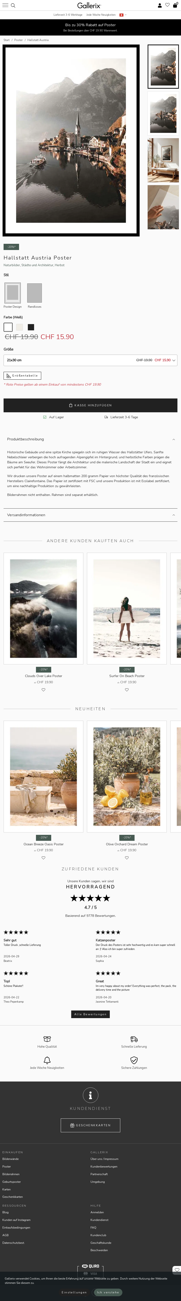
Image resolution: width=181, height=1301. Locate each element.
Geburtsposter (11, 1182)
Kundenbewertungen (103, 1166)
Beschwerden (99, 1250)
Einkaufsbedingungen (16, 1228)
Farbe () (13, 317)
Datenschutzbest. (13, 1243)
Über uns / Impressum (104, 1159)
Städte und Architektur (37, 265)
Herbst (60, 265)
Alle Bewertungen (90, 1014)
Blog (5, 1212)
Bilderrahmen (11, 1174)
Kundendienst (99, 1220)
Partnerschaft (99, 1174)
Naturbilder (12, 265)
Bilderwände (10, 1159)
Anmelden (97, 1212)
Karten (6, 1189)
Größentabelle (22, 376)
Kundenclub (98, 1235)
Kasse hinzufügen (90, 405)
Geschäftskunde (100, 1243)
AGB (5, 1235)
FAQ (93, 1228)
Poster (6, 1166)
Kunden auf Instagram (16, 1220)
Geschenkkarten (90, 1125)
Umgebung (97, 1182)
